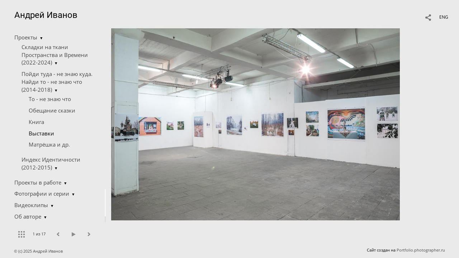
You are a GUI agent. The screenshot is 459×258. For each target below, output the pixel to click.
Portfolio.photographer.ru (421, 250)
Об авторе (27, 216)
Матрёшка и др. (49, 144)
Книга (36, 121)
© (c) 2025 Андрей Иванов (39, 251)
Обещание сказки (52, 110)
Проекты (25, 37)
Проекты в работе (37, 182)
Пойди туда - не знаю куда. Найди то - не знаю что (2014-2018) (57, 81)
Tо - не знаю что (50, 98)
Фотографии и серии (41, 193)
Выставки (41, 133)
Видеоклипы (31, 205)
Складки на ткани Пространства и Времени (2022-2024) (55, 54)
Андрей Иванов (45, 15)
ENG (443, 17)
